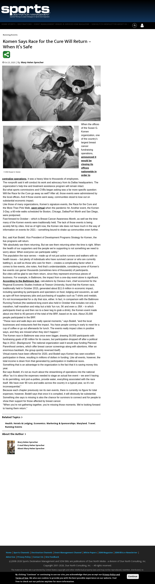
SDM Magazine (90, 26)
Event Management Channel (68, 554)
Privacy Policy (24, 559)
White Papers (90, 554)
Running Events (10, 36)
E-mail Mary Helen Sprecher (31, 447)
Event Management (49, 26)
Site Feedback (52, 559)
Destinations (29, 26)
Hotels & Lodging (23, 425)
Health (8, 425)
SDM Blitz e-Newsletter (112, 26)
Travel (91, 425)
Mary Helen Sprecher (32, 64)
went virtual (38, 210)
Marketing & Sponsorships (61, 425)
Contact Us (38, 559)
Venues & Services (70, 26)
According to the (21, 283)
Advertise (10, 559)
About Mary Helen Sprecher (31, 450)
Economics (39, 425)
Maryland (82, 425)
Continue (132, 576)
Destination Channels (41, 554)
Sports (14, 26)
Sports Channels (21, 554)
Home (5, 26)
